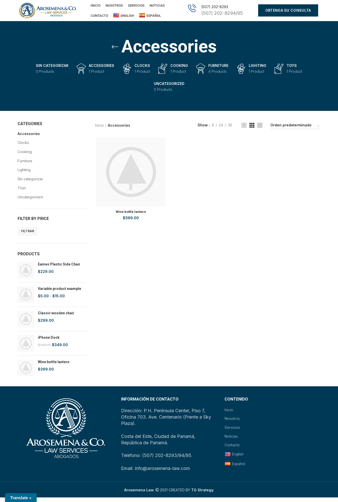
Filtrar (27, 235)
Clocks (23, 147)
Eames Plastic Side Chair (59, 269)
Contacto (232, 449)
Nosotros (232, 423)
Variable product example (59, 293)
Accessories (29, 138)
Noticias (231, 440)
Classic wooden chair (56, 318)
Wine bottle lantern (53, 366)
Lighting (24, 174)
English (123, 17)
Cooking (25, 156)
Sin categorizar (30, 183)
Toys (22, 192)
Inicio (99, 129)
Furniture (25, 165)
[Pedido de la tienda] (295, 130)
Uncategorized (30, 201)
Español (150, 17)
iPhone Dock (49, 342)
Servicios (232, 432)
